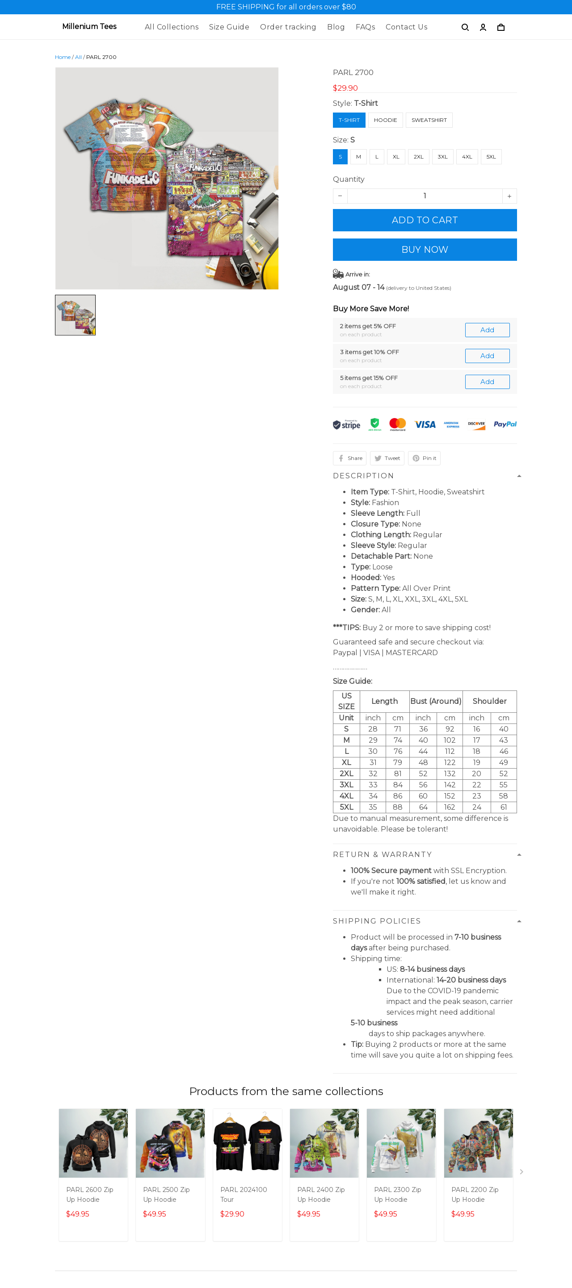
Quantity (349, 179)
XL (396, 156)
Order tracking (288, 27)
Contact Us (406, 27)
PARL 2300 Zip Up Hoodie (397, 1195)
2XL (419, 156)
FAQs (365, 27)
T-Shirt (366, 103)
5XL (491, 156)
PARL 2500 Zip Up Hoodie (166, 1195)
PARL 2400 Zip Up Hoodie (321, 1195)
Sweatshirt (429, 120)
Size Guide (229, 27)
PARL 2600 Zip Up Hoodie (90, 1195)
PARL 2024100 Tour (243, 1195)
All (78, 57)
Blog (336, 27)
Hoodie (385, 120)
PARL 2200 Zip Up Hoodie (475, 1195)
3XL (443, 156)
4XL (467, 156)
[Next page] (522, 1173)
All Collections (172, 27)
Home (63, 57)
